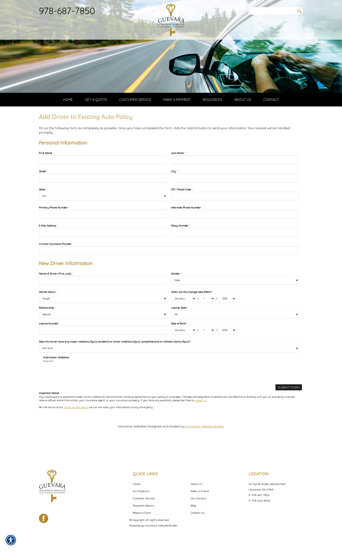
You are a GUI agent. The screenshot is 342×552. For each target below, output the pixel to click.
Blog (193, 505)
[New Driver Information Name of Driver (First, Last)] (103, 297)
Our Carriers (198, 498)
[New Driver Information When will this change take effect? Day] (207, 315)
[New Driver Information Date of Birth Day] (207, 346)
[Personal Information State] (103, 212)
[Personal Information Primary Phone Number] (103, 230)
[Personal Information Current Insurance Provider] (169, 267)
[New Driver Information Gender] (235, 297)
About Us (196, 484)
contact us (200, 416)
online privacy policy (76, 423)
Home (136, 484)
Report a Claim (142, 512)
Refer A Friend (200, 491)
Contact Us (197, 512)
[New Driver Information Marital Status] (103, 315)
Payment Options (143, 505)
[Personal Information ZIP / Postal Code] (235, 212)
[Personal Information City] (235, 194)
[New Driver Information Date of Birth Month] (183, 346)
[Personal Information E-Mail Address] (103, 249)
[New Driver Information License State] (235, 331)
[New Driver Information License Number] (103, 346)
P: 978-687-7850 (259, 495)
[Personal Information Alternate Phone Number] (235, 230)
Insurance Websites (132, 443)
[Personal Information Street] (103, 194)
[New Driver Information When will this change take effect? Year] (227, 315)
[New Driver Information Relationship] (103, 331)
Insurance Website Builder (205, 443)
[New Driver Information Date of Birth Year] (227, 346)
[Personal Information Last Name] (235, 176)
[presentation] (78, 388)
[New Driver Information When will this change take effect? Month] (183, 315)
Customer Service (144, 498)
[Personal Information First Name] (103, 176)
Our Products (141, 491)
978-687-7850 (67, 10)
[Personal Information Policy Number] (235, 249)
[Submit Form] (289, 404)
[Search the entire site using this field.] (272, 10)
